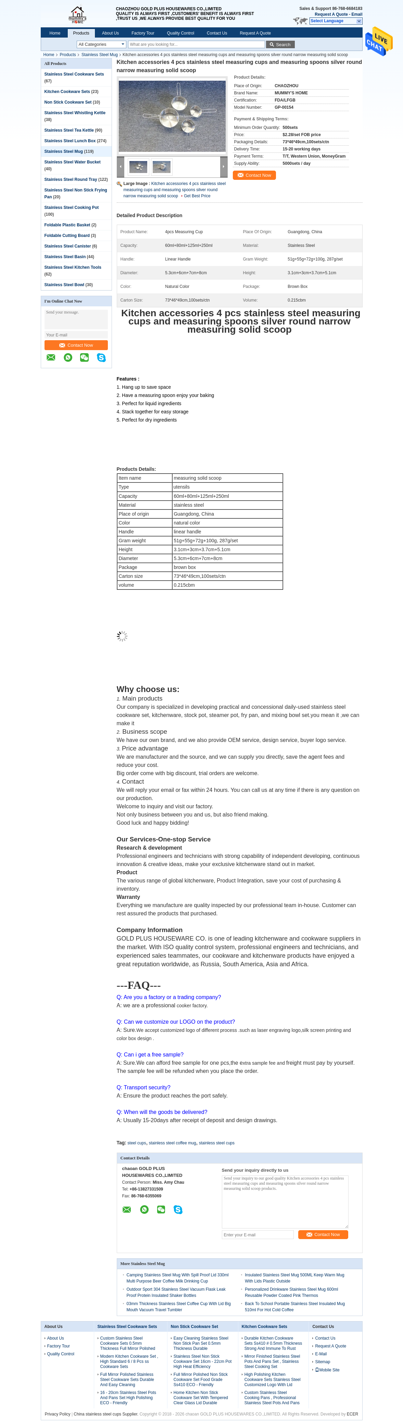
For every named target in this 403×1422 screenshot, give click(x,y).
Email (356, 14)
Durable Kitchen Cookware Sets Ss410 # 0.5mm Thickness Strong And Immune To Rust (273, 1343)
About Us (110, 33)
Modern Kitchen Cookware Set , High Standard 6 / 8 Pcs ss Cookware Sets (129, 1361)
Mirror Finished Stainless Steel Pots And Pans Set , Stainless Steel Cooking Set (272, 1361)
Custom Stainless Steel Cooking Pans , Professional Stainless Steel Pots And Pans (272, 1397)
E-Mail (321, 1354)
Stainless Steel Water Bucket (73, 162)
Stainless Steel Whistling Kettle (75, 112)
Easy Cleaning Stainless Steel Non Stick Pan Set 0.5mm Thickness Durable (201, 1343)
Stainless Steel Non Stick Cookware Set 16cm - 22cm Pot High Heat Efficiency (202, 1361)
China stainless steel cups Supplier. (106, 1414)
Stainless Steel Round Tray (71, 179)
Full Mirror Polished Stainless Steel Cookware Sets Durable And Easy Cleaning (127, 1379)
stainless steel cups (217, 1143)
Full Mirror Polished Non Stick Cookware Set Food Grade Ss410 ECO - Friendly (201, 1379)
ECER (352, 1414)
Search (283, 44)
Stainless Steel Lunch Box (70, 140)
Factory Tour (142, 33)
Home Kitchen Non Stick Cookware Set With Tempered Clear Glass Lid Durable (201, 1397)
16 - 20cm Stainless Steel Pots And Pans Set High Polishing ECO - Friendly (128, 1397)
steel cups (136, 1143)
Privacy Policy (58, 1414)
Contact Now (76, 345)
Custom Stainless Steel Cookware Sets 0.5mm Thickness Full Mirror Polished (127, 1343)
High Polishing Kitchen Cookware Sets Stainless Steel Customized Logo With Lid (272, 1379)
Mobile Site (327, 1370)
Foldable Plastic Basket (67, 225)
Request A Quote (331, 14)
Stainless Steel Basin (65, 256)
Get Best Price (197, 196)
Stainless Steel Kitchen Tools (73, 267)
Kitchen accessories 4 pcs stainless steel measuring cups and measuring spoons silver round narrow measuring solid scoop (175, 189)
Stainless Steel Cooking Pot (72, 207)
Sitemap (322, 1361)
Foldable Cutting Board (67, 235)
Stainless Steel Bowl (65, 284)
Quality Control (180, 33)
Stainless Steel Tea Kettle (69, 130)
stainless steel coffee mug (172, 1143)
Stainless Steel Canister (68, 246)
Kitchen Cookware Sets (67, 91)
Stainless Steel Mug (99, 54)
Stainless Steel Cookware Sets (74, 74)
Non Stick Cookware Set (68, 102)
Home (55, 33)
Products (81, 33)
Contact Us (217, 33)
